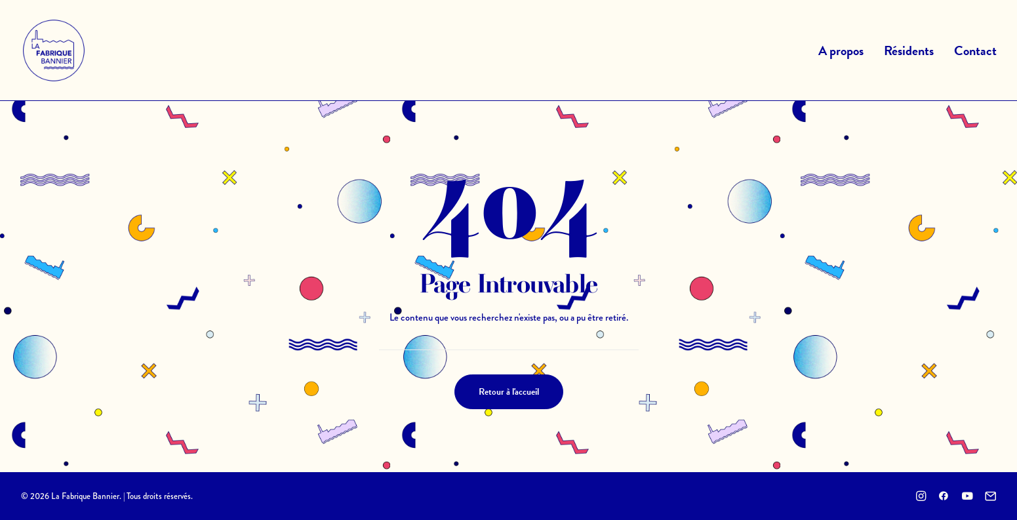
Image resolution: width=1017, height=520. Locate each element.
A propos (841, 50)
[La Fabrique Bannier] (54, 50)
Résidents (909, 50)
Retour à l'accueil (509, 392)
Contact (975, 50)
